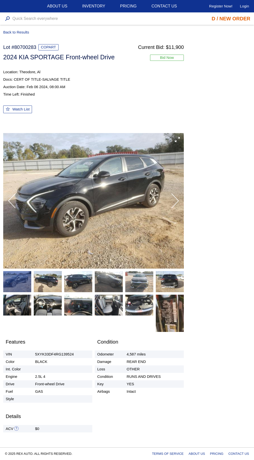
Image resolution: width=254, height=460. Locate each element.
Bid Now (167, 57)
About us (57, 6)
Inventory (93, 6)
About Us (197, 454)
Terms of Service (168, 454)
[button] (177, 139)
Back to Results (16, 32)
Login (244, 6)
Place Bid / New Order (219, 18)
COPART (48, 47)
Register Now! (220, 6)
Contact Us (164, 6)
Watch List (21, 109)
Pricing (128, 6)
